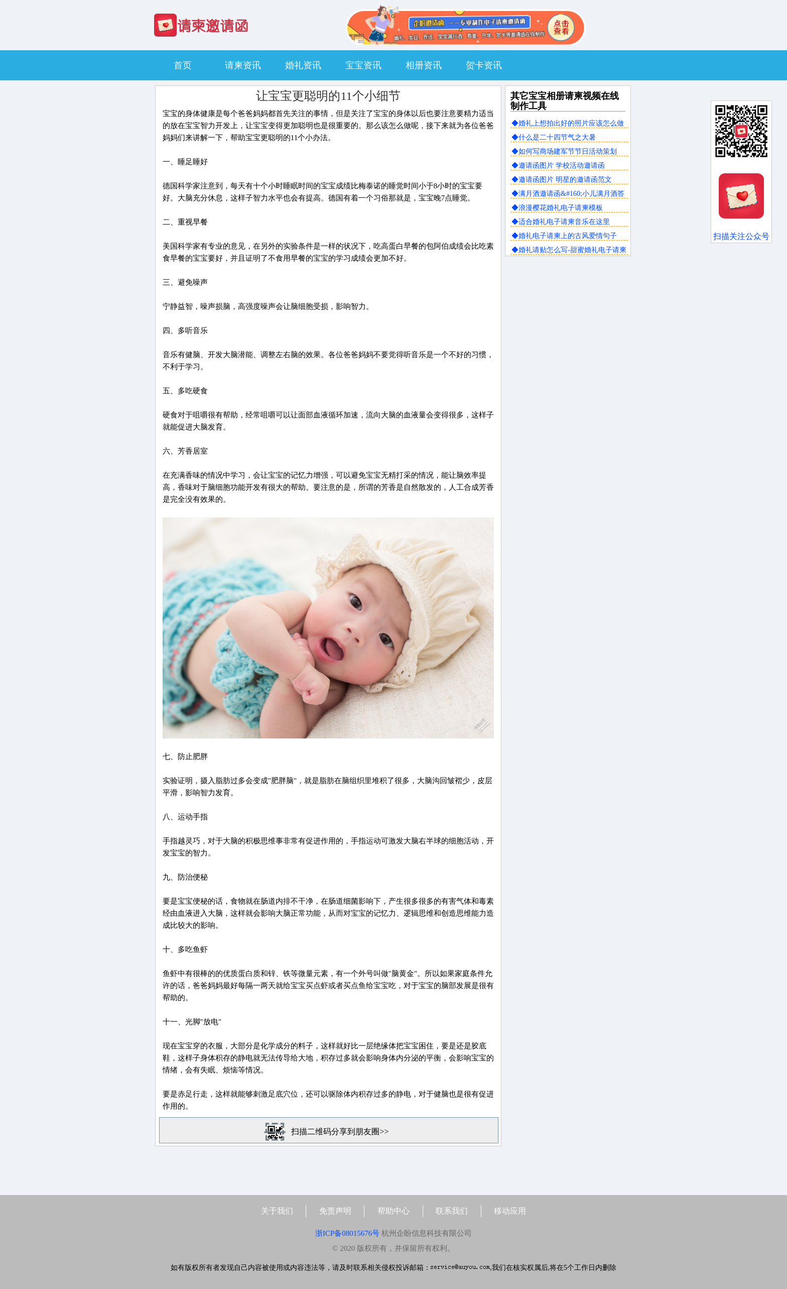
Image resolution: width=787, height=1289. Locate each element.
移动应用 (510, 1211)
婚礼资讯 (303, 65)
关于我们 (277, 1211)
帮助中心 (393, 1211)
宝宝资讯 (363, 65)
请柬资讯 (243, 65)
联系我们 (452, 1211)
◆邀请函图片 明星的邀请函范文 (561, 179)
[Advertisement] (567, 330)
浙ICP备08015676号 (347, 1233)
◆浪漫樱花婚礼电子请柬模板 (557, 207)
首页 (183, 65)
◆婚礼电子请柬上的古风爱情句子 (564, 236)
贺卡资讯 (484, 65)
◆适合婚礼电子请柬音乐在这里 (560, 222)
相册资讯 (424, 65)
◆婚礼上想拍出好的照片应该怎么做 (567, 123)
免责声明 (335, 1211)
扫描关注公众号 (741, 236)
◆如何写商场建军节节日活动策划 (564, 151)
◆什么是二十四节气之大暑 (553, 137)
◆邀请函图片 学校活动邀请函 (558, 165)
